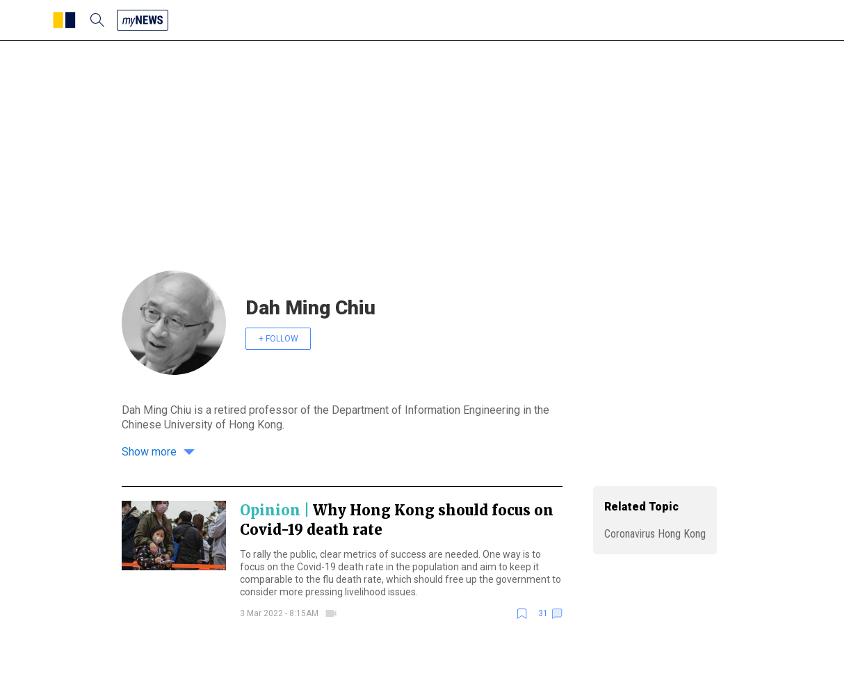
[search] (97, 20)
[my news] (142, 20)
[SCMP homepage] (64, 20)
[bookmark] (522, 614)
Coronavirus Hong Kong (655, 533)
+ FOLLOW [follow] (278, 339)
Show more (158, 452)
